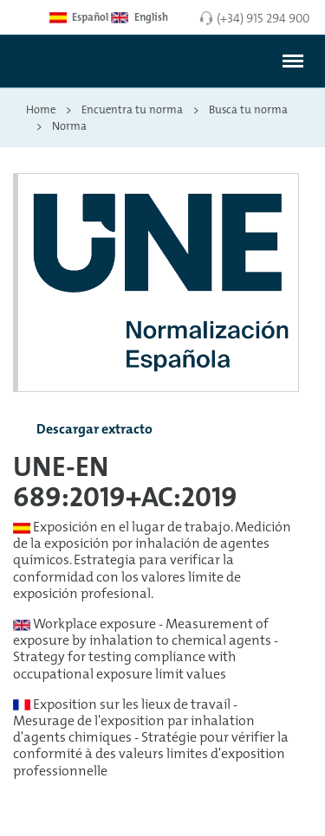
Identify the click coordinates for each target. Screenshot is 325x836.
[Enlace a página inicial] (63, 67)
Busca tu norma (248, 109)
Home (40, 109)
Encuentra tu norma (132, 109)
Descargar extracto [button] (80, 430)
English (139, 17)
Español (78, 17)
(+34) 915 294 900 (263, 18)
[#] (293, 61)
